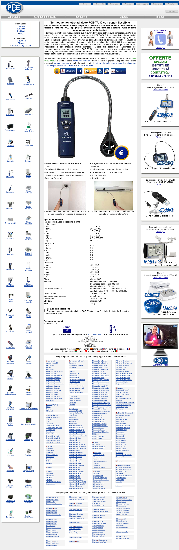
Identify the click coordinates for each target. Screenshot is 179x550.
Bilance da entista (52, 541)
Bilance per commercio (53, 528)
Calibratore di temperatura (10, 501)
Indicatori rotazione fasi (76, 388)
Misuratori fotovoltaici (99, 409)
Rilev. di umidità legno (123, 375)
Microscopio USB (10, 316)
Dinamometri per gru (75, 497)
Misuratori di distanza (76, 452)
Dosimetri (49, 461)
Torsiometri (119, 453)
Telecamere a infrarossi (123, 415)
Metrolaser (72, 417)
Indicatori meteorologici (76, 386)
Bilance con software (122, 504)
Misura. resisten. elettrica (100, 367)
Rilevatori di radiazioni (123, 361)
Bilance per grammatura (76, 518)
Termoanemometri (121, 419)
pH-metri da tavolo (98, 455)
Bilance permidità (122, 532)
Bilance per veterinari (122, 538)
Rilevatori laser (120, 369)
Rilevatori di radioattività (124, 363)
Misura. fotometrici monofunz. (101, 405)
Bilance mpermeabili (75, 527)
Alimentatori (50, 365)
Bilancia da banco (28, 207)
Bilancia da (28, 253)
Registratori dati (98, 475)
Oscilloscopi (96, 444)
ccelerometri (50, 361)
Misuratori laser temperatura (101, 411)
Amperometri (50, 369)
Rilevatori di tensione (122, 365)
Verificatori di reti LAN (123, 469)
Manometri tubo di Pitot (76, 413)
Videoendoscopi (121, 478)
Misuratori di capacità (76, 434)
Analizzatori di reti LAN (53, 382)
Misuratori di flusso (75, 461)
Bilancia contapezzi (28, 192)
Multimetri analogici (98, 436)
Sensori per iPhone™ (122, 390)
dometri (95, 442)
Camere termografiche (53, 417)
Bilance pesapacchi (98, 525)
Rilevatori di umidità (122, 371)
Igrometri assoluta (74, 373)
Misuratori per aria (98, 421)
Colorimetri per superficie (54, 428)
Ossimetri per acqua (98, 446)
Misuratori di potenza (75, 486)
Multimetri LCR (97, 438)
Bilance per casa (51, 523)
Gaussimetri (72, 363)
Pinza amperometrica (28, 83)
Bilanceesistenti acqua (99, 540)
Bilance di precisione (98, 536)
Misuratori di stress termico (100, 375)
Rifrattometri (97, 482)
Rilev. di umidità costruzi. (124, 380)
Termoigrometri (121, 423)
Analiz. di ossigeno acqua (54, 375)
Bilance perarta (51, 519)
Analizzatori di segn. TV (53, 390)
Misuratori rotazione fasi (100, 426)
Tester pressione (121, 440)
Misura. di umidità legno (100, 396)
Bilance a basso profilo (53, 515)
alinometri (119, 388)
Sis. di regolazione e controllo (125, 402)
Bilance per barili (51, 512)
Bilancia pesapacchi (29, 331)
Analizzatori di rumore (53, 386)
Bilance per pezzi (97, 532)
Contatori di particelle (52, 436)
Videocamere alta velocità (124, 475)
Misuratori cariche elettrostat (78, 436)
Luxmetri (72, 404)
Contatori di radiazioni (53, 438)
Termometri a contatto (123, 425)
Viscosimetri (120, 480)
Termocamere (120, 421)
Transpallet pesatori (122, 527)
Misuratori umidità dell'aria (100, 432)
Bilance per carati (51, 521)
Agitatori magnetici (52, 363)
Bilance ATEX (50, 501)
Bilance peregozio (98, 509)
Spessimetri (119, 396)
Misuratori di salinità (98, 371)
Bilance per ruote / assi (99, 542)
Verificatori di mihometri (123, 467)
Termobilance (120, 525)
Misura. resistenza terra (99, 365)
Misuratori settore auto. (76, 427)
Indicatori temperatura (76, 392)
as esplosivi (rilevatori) (76, 361)
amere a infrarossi (52, 415)
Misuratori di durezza (75, 457)
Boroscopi (49, 409)
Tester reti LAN (121, 444)
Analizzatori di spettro (53, 388)
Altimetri (48, 367)
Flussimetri (49, 473)
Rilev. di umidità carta (123, 378)
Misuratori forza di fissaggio (101, 403)
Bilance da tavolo (121, 521)
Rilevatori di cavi (98, 484)
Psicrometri (96, 465)
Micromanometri (74, 419)
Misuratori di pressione (76, 488)
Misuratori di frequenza (76, 465)
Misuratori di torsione (99, 384)
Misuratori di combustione (77, 444)
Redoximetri (96, 473)
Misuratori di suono (98, 378)
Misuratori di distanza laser (77, 455)
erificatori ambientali (123, 465)
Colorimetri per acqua (52, 425)
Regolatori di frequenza (100, 478)
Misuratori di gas (74, 467)
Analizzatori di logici (52, 392)
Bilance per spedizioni (123, 508)
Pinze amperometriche (100, 461)
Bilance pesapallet (97, 527)
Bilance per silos (121, 502)
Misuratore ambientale (10, 362)
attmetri (119, 486)
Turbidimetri (120, 457)
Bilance (48, 407)
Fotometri (49, 480)
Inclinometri (73, 384)
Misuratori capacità (98, 417)
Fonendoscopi (50, 475)
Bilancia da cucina (28, 223)
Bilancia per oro (28, 316)
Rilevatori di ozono (99, 488)
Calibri (48, 421)
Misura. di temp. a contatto (100, 380)
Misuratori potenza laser (99, 413)
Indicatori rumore (74, 390)
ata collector (50, 446)
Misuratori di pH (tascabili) (77, 484)
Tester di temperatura (122, 450)
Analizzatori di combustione (54, 371)
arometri (49, 405)
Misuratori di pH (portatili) (77, 482)
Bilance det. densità (52, 543)
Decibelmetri (50, 450)
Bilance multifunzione (99, 501)
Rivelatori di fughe (122, 382)
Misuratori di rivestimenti (100, 369)
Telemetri (119, 417)
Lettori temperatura (75, 400)
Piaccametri (96, 459)
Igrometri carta (73, 375)
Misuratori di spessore (99, 373)
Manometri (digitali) (75, 411)
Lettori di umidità (74, 398)
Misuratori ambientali (75, 425)
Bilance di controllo (52, 536)
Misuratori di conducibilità (77, 446)
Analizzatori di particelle (53, 378)
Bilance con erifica (122, 536)
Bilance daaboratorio (76, 537)
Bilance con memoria (98, 497)
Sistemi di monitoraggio (123, 405)
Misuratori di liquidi (75, 473)
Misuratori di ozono (75, 478)
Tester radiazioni (121, 442)
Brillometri (49, 411)
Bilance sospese (121, 506)
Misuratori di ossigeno (76, 480)
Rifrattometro (28, 98)
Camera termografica (10, 486)
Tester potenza (120, 438)
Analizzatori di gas (51, 373)
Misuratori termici (98, 428)
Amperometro (10, 348)
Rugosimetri (120, 384)
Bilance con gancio (75, 516)
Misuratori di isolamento (76, 471)
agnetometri (73, 409)
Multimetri (95, 434)
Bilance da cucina (51, 534)
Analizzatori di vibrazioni (54, 398)
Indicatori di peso (74, 533)
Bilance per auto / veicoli (54, 504)
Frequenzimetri (50, 484)
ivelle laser (73, 396)
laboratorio (28, 255)
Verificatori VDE (121, 471)
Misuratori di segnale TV (100, 386)
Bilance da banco (51, 510)
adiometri (96, 471)
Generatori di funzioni (76, 365)
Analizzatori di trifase (52, 394)
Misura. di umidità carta (99, 392)
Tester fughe (120, 432)
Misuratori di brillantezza (77, 432)
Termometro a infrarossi (28, 68)
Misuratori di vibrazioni (99, 398)
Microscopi (72, 421)
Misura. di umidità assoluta (100, 390)
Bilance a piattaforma (98, 534)
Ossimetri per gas (97, 448)
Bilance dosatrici (51, 545)
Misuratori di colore (75, 442)
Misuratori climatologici (76, 430)
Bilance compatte (51, 530)
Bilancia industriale (28, 238)
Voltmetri (119, 482)
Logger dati (72, 402)
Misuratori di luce (74, 475)
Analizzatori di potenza (53, 380)
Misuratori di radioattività (100, 363)
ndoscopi (49, 467)
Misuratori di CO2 (74, 440)
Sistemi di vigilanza (122, 407)
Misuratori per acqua (98, 419)
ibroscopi (49, 471)
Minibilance (28, 378)
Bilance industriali (75, 529)
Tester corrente (120, 434)
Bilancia (28, 361)
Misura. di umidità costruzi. (100, 394)
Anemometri (50, 400)
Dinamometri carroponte (76, 499)
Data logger (49, 448)
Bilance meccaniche (98, 499)
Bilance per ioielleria (76, 514)
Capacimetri (49, 423)
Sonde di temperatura (122, 394)
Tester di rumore (121, 448)
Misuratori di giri (74, 469)
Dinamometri (50, 457)
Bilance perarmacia (75, 510)
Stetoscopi (119, 400)
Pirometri (96, 463)
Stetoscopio (28, 145)
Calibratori (49, 419)
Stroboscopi (119, 409)
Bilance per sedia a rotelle (124, 500)
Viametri (119, 461)
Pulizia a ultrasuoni (99, 467)
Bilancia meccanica (28, 269)
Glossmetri (72, 367)
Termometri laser (121, 430)
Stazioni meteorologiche (123, 398)
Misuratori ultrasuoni (98, 430)
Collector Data (50, 430)
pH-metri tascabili (98, 457)
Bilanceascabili (121, 519)
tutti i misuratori (95, 334)
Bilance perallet (97, 521)
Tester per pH (120, 436)
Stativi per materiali (122, 392)
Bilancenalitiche (51, 497)
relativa (106, 388)
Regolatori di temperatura (101, 480)
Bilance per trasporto (122, 523)
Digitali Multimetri (51, 455)
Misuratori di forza (75, 463)
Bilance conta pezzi (52, 532)
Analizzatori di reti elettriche (55, 384)
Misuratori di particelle (99, 423)
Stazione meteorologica (28, 130)
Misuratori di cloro (75, 438)
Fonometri (49, 477)
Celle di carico (50, 526)
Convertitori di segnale (53, 442)
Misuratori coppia (74, 450)
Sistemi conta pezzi (122, 514)
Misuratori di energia (75, 459)
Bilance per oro (97, 517)
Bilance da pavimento (99, 523)
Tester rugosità (120, 446)
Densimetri (49, 452)
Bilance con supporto (122, 512)
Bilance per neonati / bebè (100, 511)
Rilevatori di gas (98, 486)
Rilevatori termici (121, 367)
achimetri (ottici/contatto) (124, 413)
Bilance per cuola (121, 497)
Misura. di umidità (98, 388)
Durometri (49, 463)
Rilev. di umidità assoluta (124, 373)
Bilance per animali (52, 499)
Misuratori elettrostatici (99, 400)
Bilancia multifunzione (28, 285)
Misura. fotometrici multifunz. (101, 407)
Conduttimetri (50, 432)
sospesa (28, 363)
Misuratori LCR (97, 415)
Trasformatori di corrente (124, 455)
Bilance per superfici (122, 510)
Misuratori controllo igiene (77, 448)
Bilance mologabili (98, 515)
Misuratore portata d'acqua (10, 393)
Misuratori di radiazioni (99, 361)
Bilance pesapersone (98, 530)
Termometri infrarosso (123, 428)
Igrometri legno (74, 377)
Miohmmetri (73, 423)
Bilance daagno (51, 508)
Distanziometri (50, 459)
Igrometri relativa (74, 382)
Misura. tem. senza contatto (100, 382)
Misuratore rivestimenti (10, 408)
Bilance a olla (74, 541)
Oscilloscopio (10, 440)
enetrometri (97, 453)
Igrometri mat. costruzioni (77, 380)
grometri (72, 371)
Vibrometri (119, 473)
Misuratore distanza (10, 377)
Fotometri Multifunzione (53, 482)
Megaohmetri (73, 415)
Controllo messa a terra (53, 440)
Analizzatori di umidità (53, 396)
